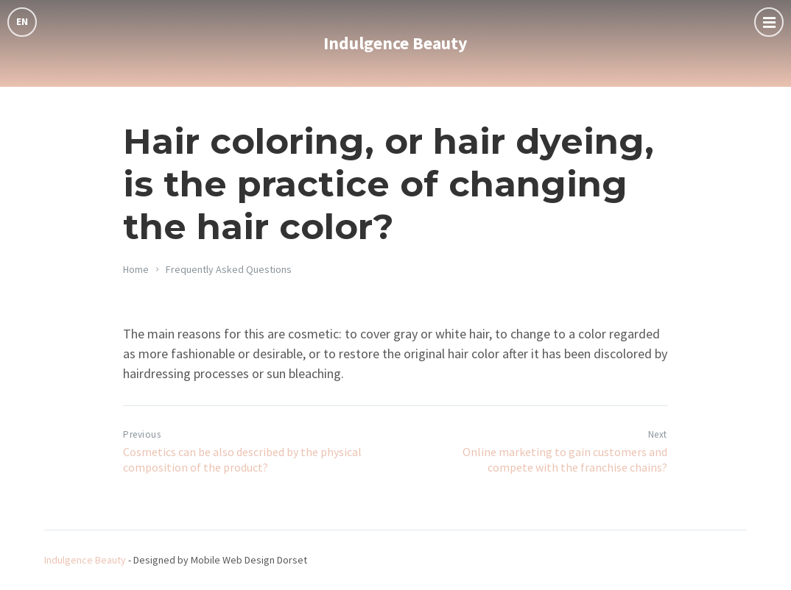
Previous (142, 434)
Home (136, 269)
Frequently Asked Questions (229, 269)
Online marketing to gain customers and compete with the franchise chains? (565, 459)
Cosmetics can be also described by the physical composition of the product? (242, 459)
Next (657, 434)
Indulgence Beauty (395, 43)
